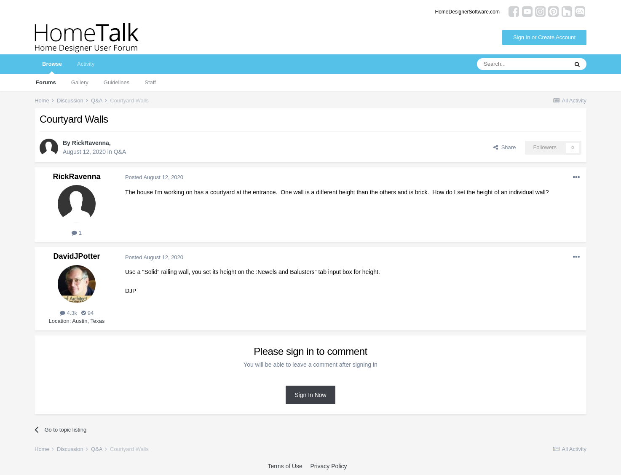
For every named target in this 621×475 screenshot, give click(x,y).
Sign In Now (310, 395)
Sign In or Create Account (544, 37)
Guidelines (116, 82)
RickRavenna (90, 143)
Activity (85, 64)
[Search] (522, 64)
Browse (52, 67)
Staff (150, 82)
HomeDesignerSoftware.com (467, 12)
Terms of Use (285, 466)
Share (504, 147)
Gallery (79, 82)
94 (87, 313)
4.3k (68, 313)
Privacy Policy (328, 466)
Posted (154, 177)
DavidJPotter (76, 256)
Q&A (120, 151)
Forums (46, 82)
